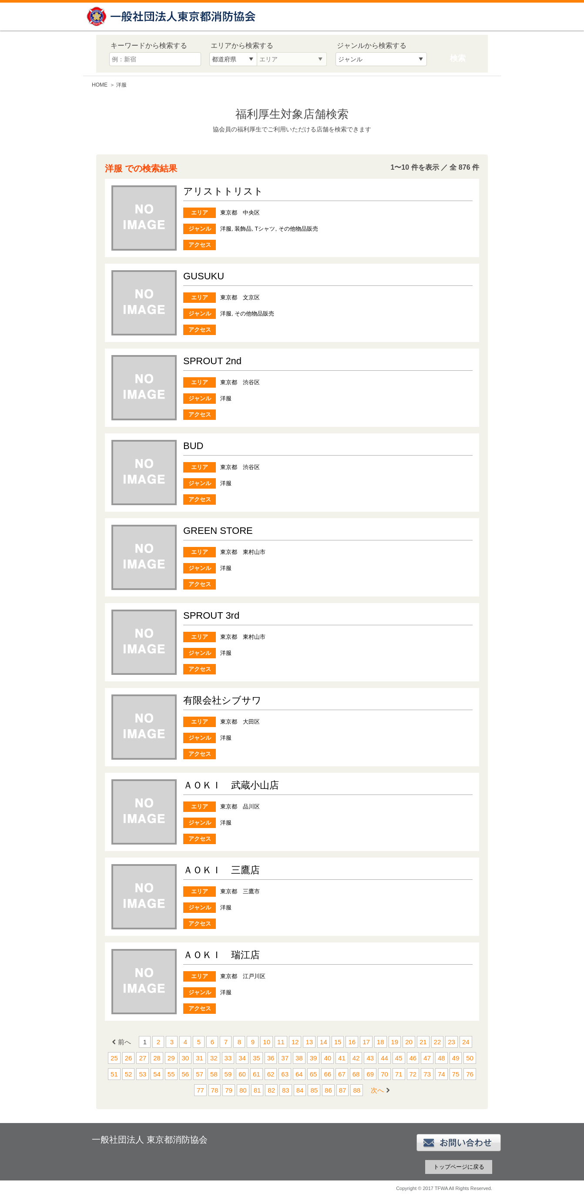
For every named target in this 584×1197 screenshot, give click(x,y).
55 (171, 1074)
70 (384, 1074)
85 (314, 1090)
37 (285, 1058)
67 (342, 1074)
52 (128, 1074)
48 (441, 1058)
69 (370, 1074)
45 (399, 1058)
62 (271, 1074)
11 (281, 1042)
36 (271, 1058)
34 (242, 1058)
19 (395, 1042)
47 (427, 1058)
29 (171, 1058)
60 (242, 1074)
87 (342, 1090)
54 (157, 1074)
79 (228, 1090)
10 (266, 1042)
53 (142, 1074)
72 (413, 1074)
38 (299, 1058)
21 (423, 1042)
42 (356, 1058)
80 (243, 1090)
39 (313, 1058)
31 (199, 1058)
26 (128, 1058)
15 (338, 1042)
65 (313, 1074)
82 (271, 1090)
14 (323, 1042)
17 (366, 1042)
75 (456, 1074)
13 (309, 1042)
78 (214, 1090)
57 (199, 1074)
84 (300, 1090)
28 (157, 1058)
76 (469, 1074)
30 (185, 1058)
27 (142, 1058)
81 (257, 1090)
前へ (124, 1042)
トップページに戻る (458, 1166)
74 (441, 1074)
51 (114, 1074)
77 (200, 1090)
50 (469, 1058)
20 (409, 1042)
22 (437, 1042)
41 (342, 1058)
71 (399, 1074)
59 (228, 1074)
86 (328, 1090)
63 (285, 1074)
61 (256, 1074)
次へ (377, 1090)
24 (466, 1042)
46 (413, 1058)
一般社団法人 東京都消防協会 (172, 16)
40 (327, 1058)
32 (214, 1058)
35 (256, 1058)
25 (114, 1058)
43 (370, 1058)
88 (356, 1090)
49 (456, 1058)
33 (228, 1058)
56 (185, 1074)
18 (380, 1042)
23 (451, 1042)
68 (356, 1074)
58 (214, 1074)
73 (427, 1074)
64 (299, 1074)
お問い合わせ (458, 1142)
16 (352, 1042)
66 (327, 1074)
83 (285, 1090)
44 (384, 1058)
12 (295, 1042)
